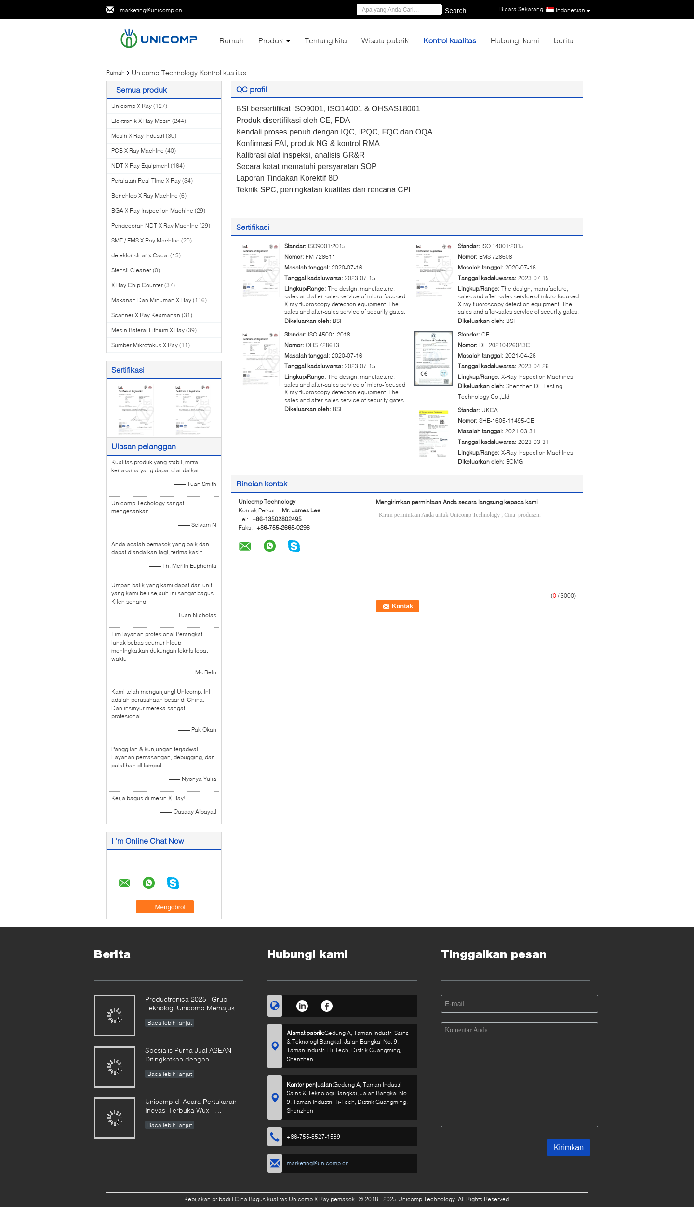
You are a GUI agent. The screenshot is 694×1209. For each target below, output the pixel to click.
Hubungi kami (515, 40)
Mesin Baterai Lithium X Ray (148, 330)
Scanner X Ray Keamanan (145, 315)
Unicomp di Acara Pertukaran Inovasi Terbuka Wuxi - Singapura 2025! (191, 1106)
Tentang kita (326, 40)
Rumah (231, 40)
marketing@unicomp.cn (151, 9)
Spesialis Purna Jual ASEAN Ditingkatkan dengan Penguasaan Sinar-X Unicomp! (193, 1055)
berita (564, 40)
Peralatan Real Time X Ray (146, 180)
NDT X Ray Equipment (140, 165)
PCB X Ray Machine (137, 150)
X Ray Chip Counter (137, 285)
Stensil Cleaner (131, 270)
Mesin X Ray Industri (137, 135)
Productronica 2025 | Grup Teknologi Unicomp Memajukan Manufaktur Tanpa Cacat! (193, 1004)
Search (455, 10)
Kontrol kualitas (449, 40)
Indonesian (573, 10)
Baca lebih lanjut (169, 1022)
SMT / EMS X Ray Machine (145, 240)
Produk (270, 40)
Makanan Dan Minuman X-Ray (151, 300)
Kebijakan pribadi (207, 1199)
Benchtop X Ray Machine (144, 195)
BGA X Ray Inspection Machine (152, 210)
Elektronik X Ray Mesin (141, 120)
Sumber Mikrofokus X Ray (144, 345)
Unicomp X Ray (131, 105)
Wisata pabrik (385, 40)
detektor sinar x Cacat (140, 255)
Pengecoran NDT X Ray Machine (154, 225)
